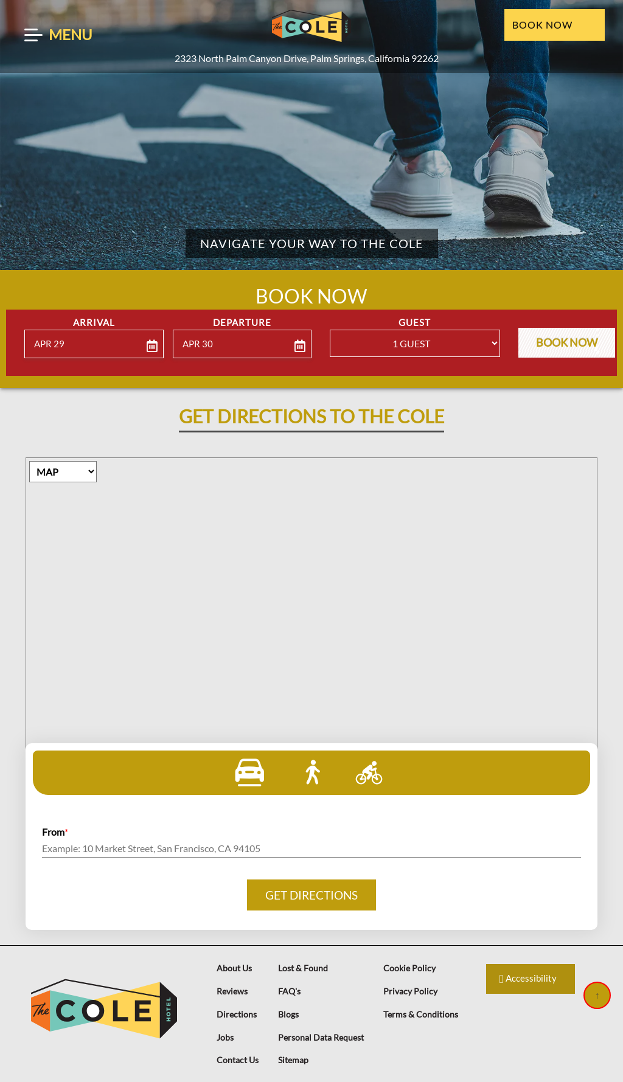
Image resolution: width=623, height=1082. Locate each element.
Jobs (225, 1037)
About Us (234, 968)
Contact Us (238, 1060)
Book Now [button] (566, 342)
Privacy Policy (410, 991)
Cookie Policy (409, 968)
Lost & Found (303, 968)
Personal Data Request (321, 1037)
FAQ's (289, 991)
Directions (237, 1014)
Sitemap (293, 1060)
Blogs (288, 1014)
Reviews (232, 991)
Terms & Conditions (420, 1014)
